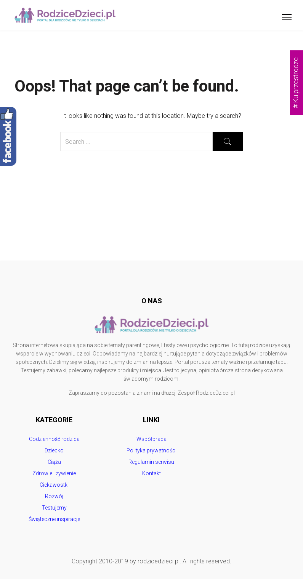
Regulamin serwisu (151, 462)
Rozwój (54, 496)
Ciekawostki (54, 485)
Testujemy (54, 508)
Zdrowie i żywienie (54, 473)
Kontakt (151, 473)
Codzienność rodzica (54, 439)
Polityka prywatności (151, 450)
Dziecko (54, 450)
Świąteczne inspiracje (54, 519)
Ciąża (54, 462)
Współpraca (151, 439)
